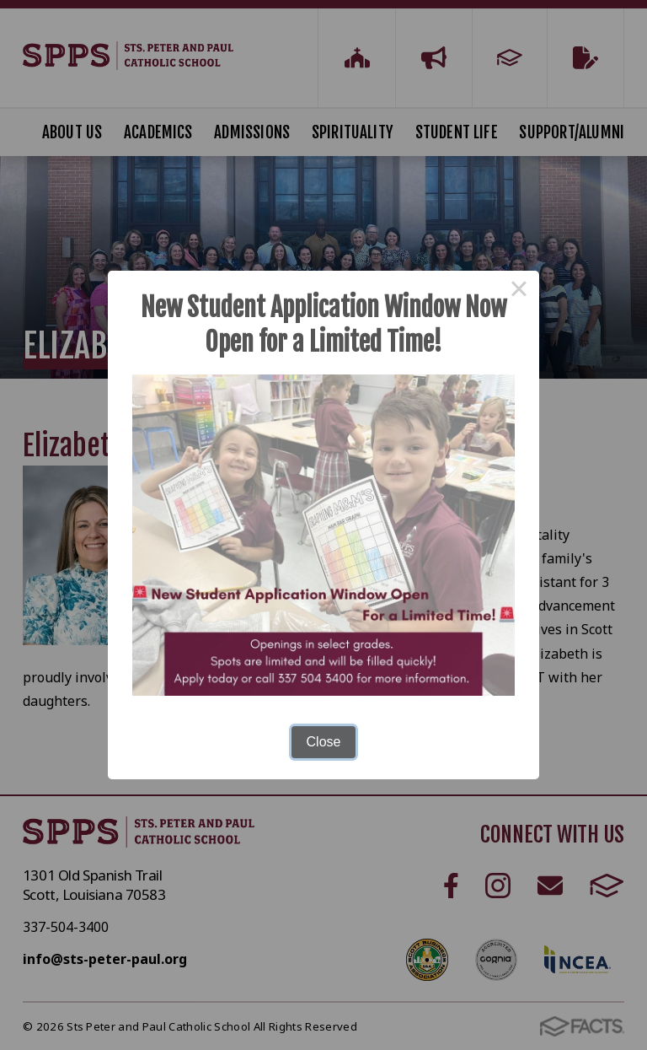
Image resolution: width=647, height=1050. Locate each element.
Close (324, 742)
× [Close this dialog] (519, 291)
